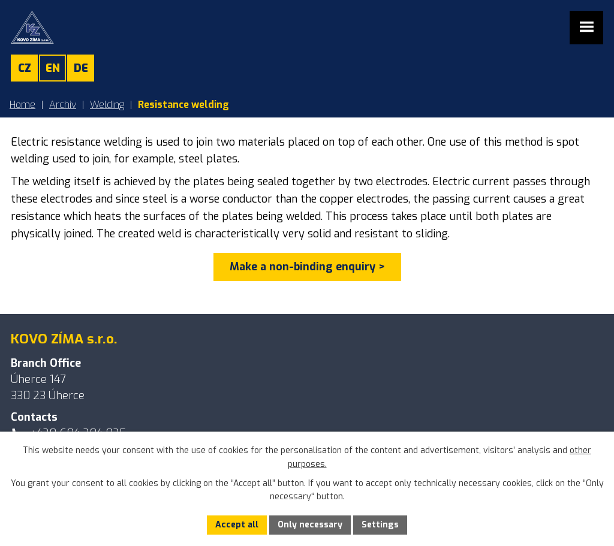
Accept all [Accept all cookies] (236, 524)
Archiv (62, 104)
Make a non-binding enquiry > (307, 267)
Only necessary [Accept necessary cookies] (310, 524)
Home (22, 104)
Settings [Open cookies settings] (380, 524)
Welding (107, 104)
